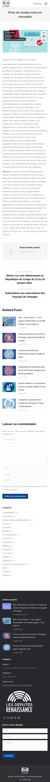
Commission (7, 516)
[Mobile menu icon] (46, 3)
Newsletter (6, 549)
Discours (5, 524)
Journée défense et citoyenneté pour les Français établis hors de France (31, 386)
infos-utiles (6, 542)
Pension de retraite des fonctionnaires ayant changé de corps (31, 353)
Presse (5, 557)
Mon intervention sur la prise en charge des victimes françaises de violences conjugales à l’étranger (30, 608)
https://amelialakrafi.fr (28, 251)
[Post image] (9, 321)
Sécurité (5, 571)
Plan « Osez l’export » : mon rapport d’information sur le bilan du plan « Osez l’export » (32, 320)
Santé (4, 568)
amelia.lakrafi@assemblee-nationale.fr (17, 685)
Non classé (6, 553)
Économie (6, 527)
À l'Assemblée (10, 33)
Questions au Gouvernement (15, 39)
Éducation (6, 531)
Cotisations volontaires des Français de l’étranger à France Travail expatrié (31, 403)
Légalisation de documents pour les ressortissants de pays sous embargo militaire (31, 370)
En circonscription (9, 535)
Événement (6, 538)
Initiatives (6, 546)
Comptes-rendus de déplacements (16, 520)
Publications (9, 36)
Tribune (5, 575)
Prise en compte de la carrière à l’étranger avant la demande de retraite (31, 337)
